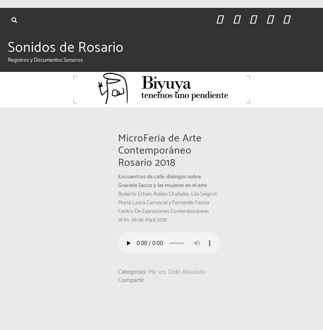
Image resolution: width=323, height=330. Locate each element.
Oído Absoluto (187, 272)
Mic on (156, 272)
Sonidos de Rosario (66, 48)
